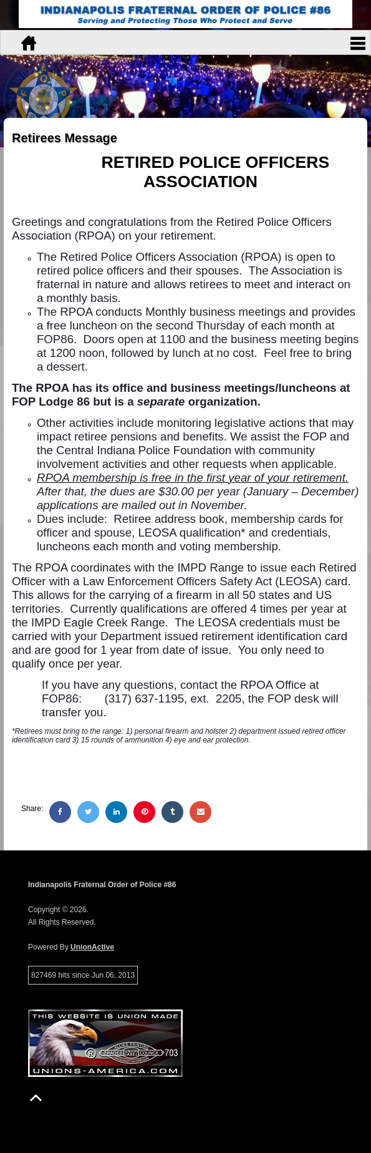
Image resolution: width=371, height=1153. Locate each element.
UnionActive (92, 947)
